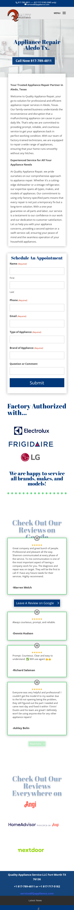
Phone (18, 300)
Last (12, 291)
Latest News (35, 900)
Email (18, 316)
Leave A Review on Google (35, 603)
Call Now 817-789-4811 (23, 61)
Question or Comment (24, 364)
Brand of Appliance (26, 348)
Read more (35, 744)
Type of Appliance (25, 332)
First (12, 277)
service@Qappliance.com (37, 893)
